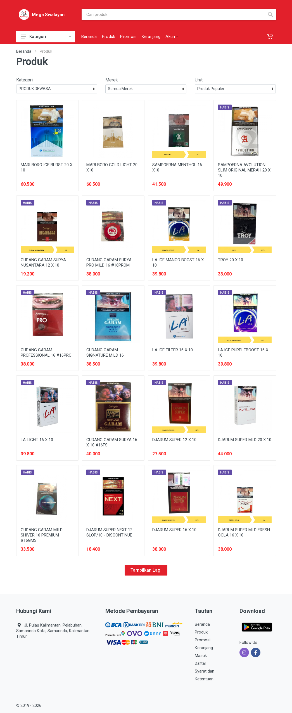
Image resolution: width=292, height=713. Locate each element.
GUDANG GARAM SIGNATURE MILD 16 (105, 352)
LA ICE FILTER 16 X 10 (172, 349)
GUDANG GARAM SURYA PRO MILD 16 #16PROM (109, 262)
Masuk (201, 655)
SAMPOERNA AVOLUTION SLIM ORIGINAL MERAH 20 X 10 (244, 170)
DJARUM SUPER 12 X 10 (174, 439)
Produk (201, 632)
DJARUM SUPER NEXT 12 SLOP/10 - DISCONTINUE (109, 532)
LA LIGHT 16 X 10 (37, 439)
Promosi (202, 639)
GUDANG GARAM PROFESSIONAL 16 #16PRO (46, 352)
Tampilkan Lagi (146, 570)
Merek (111, 80)
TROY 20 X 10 (230, 259)
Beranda (23, 51)
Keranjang (204, 647)
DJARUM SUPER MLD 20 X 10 (244, 439)
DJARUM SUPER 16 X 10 (174, 529)
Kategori (46, 36)
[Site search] (173, 14)
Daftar (200, 663)
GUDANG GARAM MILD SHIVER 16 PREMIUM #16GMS (42, 535)
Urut (199, 80)
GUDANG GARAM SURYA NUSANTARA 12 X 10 (43, 262)
